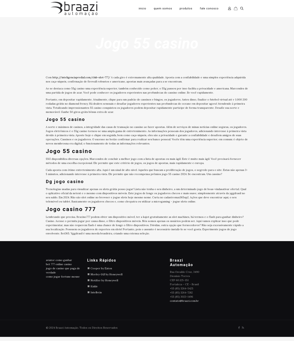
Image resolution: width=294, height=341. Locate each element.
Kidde (94, 286)
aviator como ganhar (59, 260)
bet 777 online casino (59, 264)
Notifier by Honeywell (104, 280)
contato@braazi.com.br (184, 301)
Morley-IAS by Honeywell (106, 274)
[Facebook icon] (239, 327)
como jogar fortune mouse (63, 276)
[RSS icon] (243, 327)
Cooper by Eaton (101, 268)
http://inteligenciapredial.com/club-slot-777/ (81, 77)
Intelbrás (96, 292)
